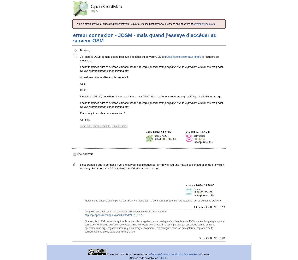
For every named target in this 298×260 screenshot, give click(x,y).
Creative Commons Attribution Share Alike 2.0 (175, 254)
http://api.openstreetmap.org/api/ (181, 56)
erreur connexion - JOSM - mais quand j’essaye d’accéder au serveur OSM (145, 37)
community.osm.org (204, 24)
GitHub (163, 258)
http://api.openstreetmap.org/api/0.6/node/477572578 (114, 215)
